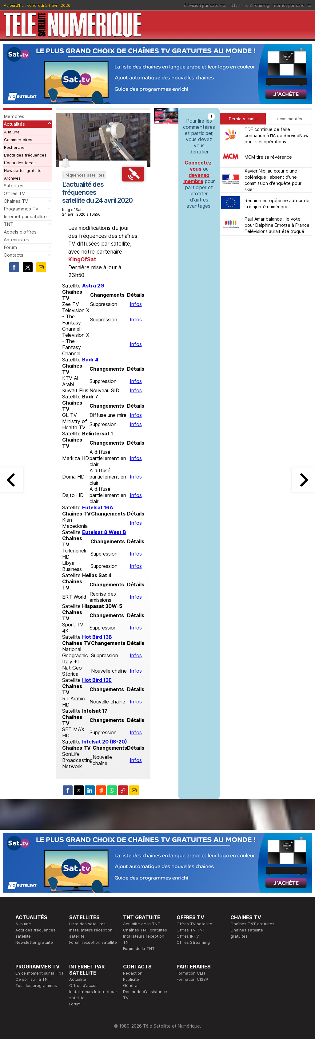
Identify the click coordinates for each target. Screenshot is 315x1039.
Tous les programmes (36, 985)
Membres (14, 116)
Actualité (77, 979)
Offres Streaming (193, 942)
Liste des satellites (87, 923)
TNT (232, 5)
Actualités (14, 124)
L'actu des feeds (20, 162)
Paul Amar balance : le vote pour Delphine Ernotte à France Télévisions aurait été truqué (277, 225)
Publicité (131, 979)
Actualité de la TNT (141, 923)
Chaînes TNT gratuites (145, 929)
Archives (12, 178)
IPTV (242, 5)
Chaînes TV (16, 201)
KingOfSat (82, 259)
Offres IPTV (188, 936)
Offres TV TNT (191, 929)
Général (130, 985)
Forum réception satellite (93, 942)
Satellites (13, 186)
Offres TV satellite (194, 923)
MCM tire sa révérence (268, 157)
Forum (10, 247)
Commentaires (18, 139)
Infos (136, 304)
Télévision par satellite (203, 5)
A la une (12, 131)
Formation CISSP (192, 979)
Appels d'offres (20, 232)
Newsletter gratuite (23, 170)
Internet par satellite (291, 5)
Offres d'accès (83, 985)
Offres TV (14, 193)
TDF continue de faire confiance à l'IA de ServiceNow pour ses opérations (277, 135)
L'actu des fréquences (25, 155)
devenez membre (196, 178)
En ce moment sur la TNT (39, 973)
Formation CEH (191, 973)
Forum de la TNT (139, 948)
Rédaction (132, 973)
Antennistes (16, 239)
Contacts (13, 255)
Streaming (259, 5)
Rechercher (15, 147)
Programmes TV (21, 209)
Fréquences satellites (84, 175)
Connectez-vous (199, 166)
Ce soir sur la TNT (32, 979)
